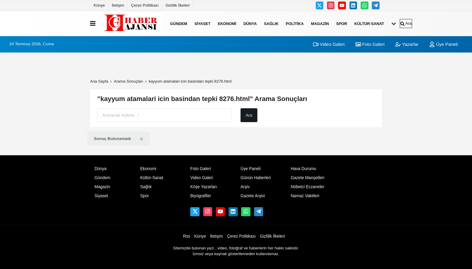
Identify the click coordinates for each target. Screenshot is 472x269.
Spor (341, 23)
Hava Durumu (303, 168)
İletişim (118, 5)
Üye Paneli (443, 44)
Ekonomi (227, 23)
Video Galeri (328, 44)
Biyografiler (200, 196)
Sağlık (271, 23)
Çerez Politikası (145, 5)
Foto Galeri (370, 44)
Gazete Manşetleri (307, 178)
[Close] (141, 139)
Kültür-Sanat (369, 23)
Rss (186, 236)
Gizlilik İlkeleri (178, 5)
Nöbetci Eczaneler (307, 187)
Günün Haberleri (256, 178)
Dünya (250, 23)
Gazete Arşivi (253, 196)
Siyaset (202, 23)
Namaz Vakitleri (305, 196)
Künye (99, 5)
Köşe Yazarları (203, 187)
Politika (295, 23)
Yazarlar (406, 44)
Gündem (178, 23)
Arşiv (245, 187)
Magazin (320, 23)
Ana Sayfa (99, 81)
